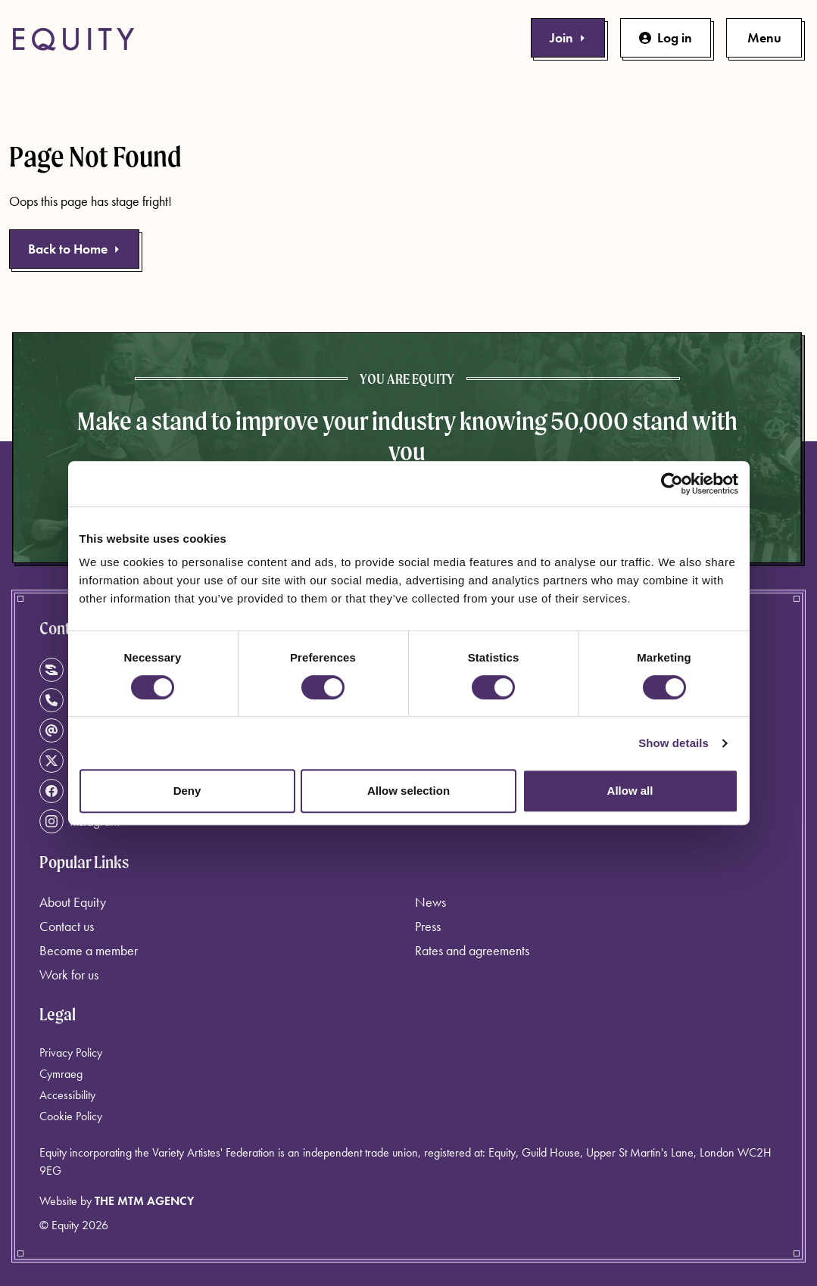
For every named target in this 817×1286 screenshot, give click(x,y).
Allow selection (408, 790)
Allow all (630, 790)
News (430, 902)
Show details (673, 742)
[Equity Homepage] (73, 39)
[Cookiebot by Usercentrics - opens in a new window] (672, 483)
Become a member (88, 950)
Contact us (66, 926)
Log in (665, 37)
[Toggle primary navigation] (764, 38)
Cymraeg (61, 1074)
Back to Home (74, 248)
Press (428, 926)
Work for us (68, 974)
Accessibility (67, 1095)
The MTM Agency (144, 1201)
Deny (187, 790)
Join (568, 37)
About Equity (72, 902)
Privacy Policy (70, 1052)
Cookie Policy (70, 1116)
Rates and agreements (472, 950)
